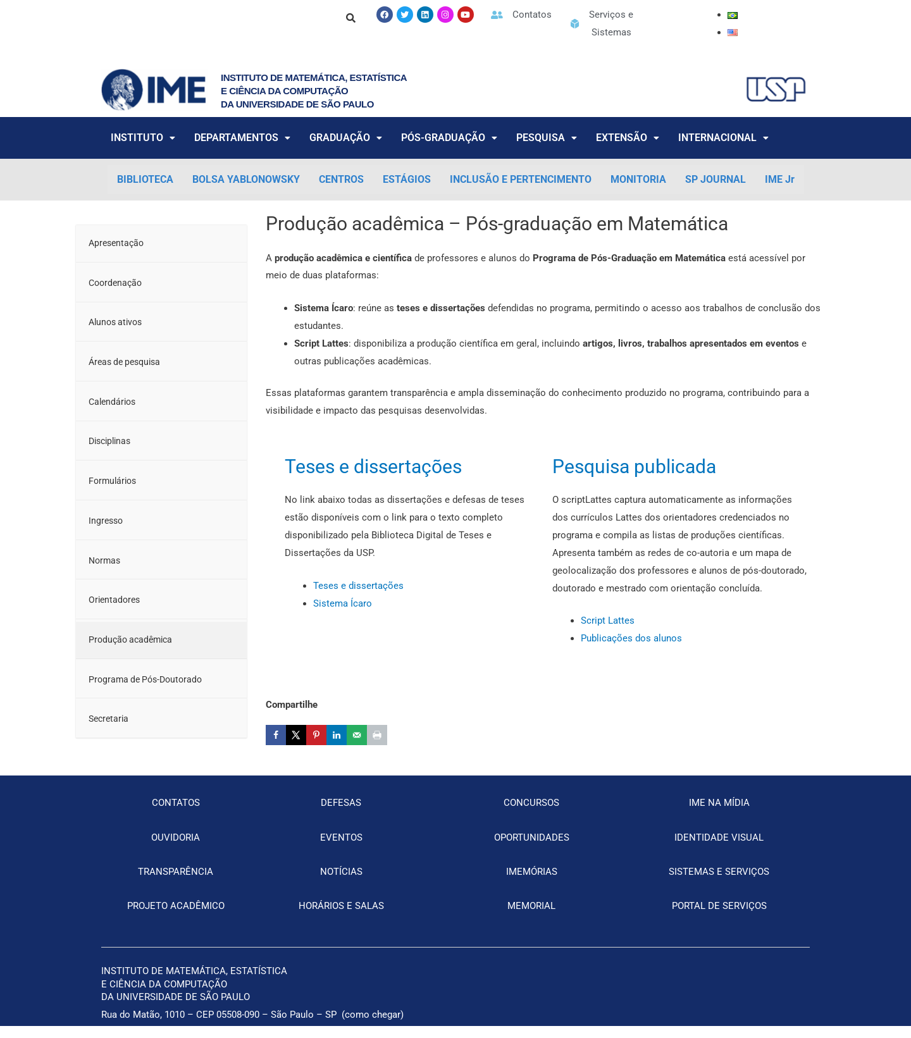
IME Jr (780, 179)
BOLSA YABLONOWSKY (246, 179)
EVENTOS (341, 849)
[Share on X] (296, 735)
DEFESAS (341, 814)
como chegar (372, 1026)
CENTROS (341, 179)
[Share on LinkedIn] (336, 735)
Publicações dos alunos (631, 638)
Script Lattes (608, 620)
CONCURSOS (531, 814)
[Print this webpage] (377, 735)
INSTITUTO (143, 138)
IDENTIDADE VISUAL (719, 849)
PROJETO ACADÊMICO (176, 917)
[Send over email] (357, 735)
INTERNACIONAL (723, 138)
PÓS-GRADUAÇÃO (449, 138)
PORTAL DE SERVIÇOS (719, 917)
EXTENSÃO (627, 138)
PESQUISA (546, 138)
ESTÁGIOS (407, 179)
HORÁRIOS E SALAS (341, 917)
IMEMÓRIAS (531, 883)
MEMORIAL (531, 917)
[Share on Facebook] (276, 735)
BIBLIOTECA (145, 179)
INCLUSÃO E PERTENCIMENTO (521, 179)
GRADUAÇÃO (345, 138)
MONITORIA (638, 179)
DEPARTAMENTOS (242, 138)
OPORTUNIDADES (531, 849)
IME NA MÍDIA (719, 814)
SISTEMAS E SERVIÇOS (719, 883)
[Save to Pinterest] (316, 735)
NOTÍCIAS (341, 883)
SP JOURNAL (715, 179)
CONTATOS (176, 814)
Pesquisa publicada (634, 466)
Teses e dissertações (373, 466)
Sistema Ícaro (342, 603)
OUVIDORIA (175, 849)
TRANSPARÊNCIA (175, 883)
